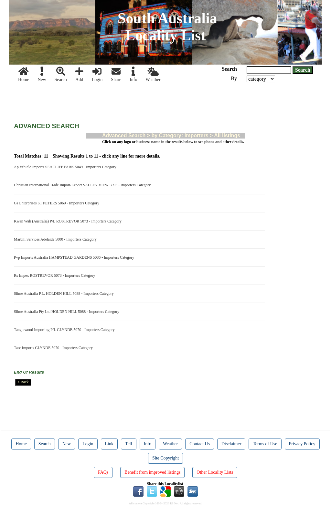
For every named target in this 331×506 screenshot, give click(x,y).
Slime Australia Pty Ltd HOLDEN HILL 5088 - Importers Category (67, 311)
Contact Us (199, 443)
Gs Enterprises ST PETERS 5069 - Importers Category (57, 203)
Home (23, 74)
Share (116, 74)
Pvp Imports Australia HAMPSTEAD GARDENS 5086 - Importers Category (75, 257)
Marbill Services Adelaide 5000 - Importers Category (56, 239)
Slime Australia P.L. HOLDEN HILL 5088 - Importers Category (65, 293)
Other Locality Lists (215, 472)
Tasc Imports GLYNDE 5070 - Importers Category (54, 348)
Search (61, 74)
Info (133, 74)
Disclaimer (231, 443)
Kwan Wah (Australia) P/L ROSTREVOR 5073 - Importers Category (68, 221)
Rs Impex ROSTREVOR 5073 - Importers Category (55, 275)
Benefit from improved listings (152, 472)
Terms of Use (265, 443)
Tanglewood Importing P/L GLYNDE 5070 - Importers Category (65, 329)
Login (97, 74)
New (41, 74)
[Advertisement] (131, 100)
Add (79, 74)
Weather (152, 74)
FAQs (103, 472)
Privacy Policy (302, 443)
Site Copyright (165, 458)
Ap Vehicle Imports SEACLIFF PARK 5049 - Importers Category (66, 167)
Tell (128, 443)
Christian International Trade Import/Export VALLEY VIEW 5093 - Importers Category (83, 185)
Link (109, 443)
